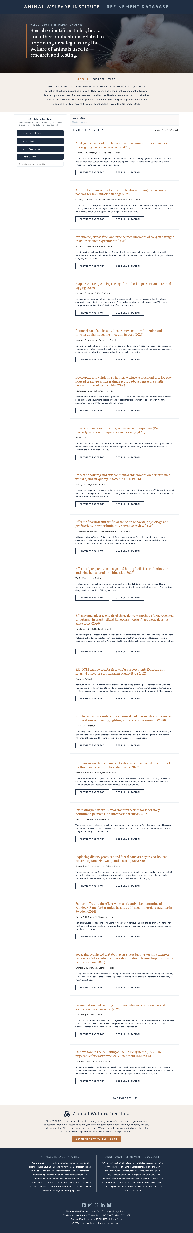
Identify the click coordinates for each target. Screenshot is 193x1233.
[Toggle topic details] (60, 141)
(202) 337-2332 (122, 1215)
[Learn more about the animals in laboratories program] (60, 1157)
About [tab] (83, 79)
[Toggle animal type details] (60, 133)
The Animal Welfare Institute (79, 1211)
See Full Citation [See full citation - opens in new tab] (128, 172)
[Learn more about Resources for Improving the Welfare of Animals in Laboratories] (132, 1157)
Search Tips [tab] (104, 79)
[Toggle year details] (60, 149)
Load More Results (125, 1098)
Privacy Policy (115, 1219)
